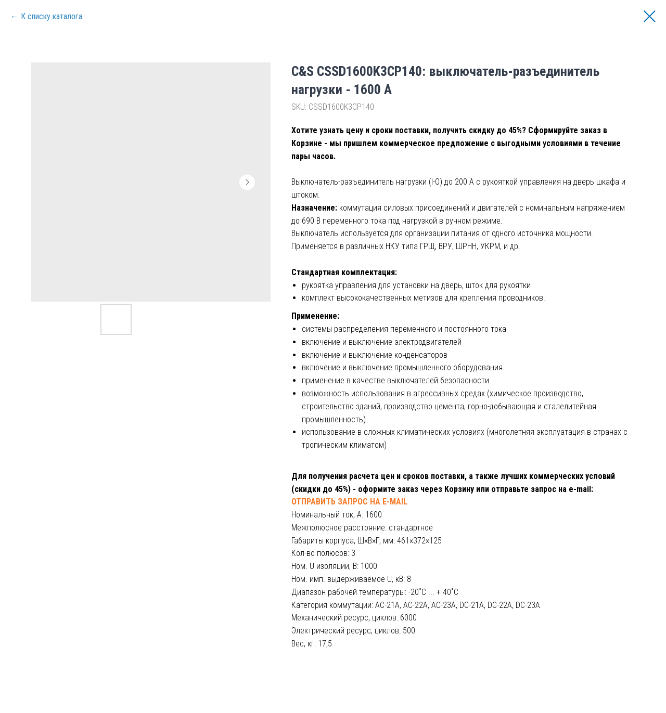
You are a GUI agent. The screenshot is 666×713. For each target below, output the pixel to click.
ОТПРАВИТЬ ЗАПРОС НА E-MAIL (349, 502)
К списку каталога (51, 16)
